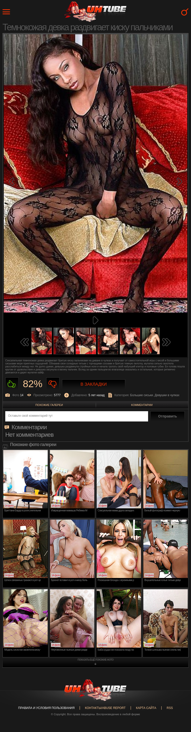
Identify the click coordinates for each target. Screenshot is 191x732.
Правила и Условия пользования (46, 708)
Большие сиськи (141, 395)
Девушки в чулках (167, 395)
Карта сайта (146, 708)
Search (184, 12)
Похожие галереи (49, 404)
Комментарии (142, 404)
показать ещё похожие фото (95, 659)
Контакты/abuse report (105, 708)
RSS (170, 708)
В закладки (94, 384)
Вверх (179, 685)
